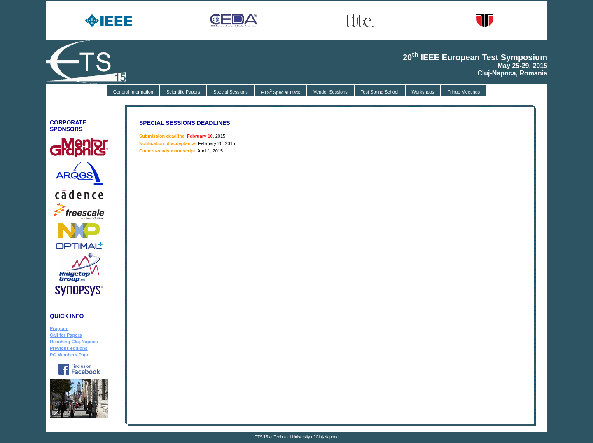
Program (59, 328)
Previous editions (69, 348)
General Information (133, 91)
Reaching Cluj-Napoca (74, 341)
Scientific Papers (183, 91)
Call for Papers (66, 335)
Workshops (423, 91)
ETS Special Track (281, 92)
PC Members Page (69, 354)
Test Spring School (380, 91)
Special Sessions (230, 91)
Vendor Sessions (330, 91)
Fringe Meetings (463, 91)
